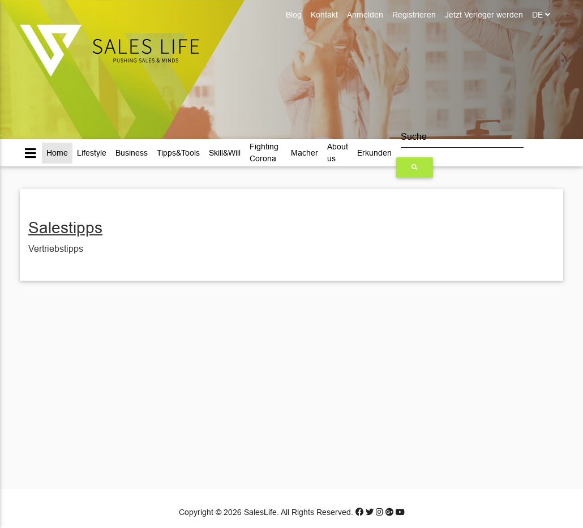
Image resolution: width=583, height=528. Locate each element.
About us (337, 152)
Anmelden (365, 14)
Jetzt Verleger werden (484, 14)
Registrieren (414, 14)
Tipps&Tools (178, 152)
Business (131, 152)
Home (57, 152)
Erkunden (374, 152)
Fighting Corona (264, 152)
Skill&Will (225, 152)
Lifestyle (91, 152)
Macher (304, 152)
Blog (294, 14)
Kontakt (324, 14)
